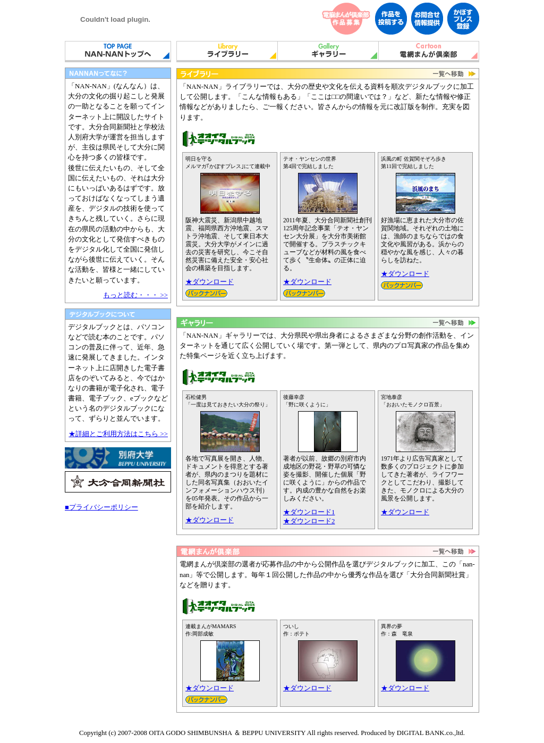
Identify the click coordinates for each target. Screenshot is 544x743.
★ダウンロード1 (309, 512)
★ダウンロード (209, 282)
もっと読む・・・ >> (135, 295)
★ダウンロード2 (309, 521)
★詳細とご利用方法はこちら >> (118, 434)
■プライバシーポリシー (101, 507)
